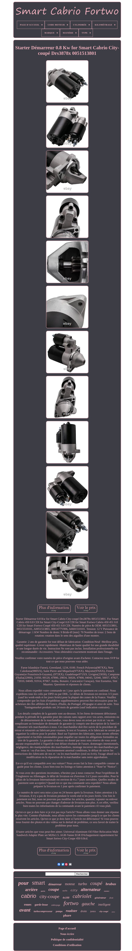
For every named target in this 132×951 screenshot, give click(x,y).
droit (111, 898)
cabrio (28, 896)
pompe (59, 911)
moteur (70, 884)
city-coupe (49, 896)
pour (23, 883)
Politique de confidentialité (67, 939)
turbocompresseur (43, 911)
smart (38, 882)
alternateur (91, 889)
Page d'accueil (67, 928)
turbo (82, 884)
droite (83, 911)
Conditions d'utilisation (67, 945)
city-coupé (103, 911)
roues (27, 904)
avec (113, 912)
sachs (64, 890)
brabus (111, 884)
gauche (88, 903)
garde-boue (41, 904)
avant (24, 910)
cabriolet (82, 896)
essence (106, 891)
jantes (93, 911)
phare (67, 915)
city (74, 890)
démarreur (55, 884)
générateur (100, 897)
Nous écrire (67, 934)
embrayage (55, 905)
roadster (71, 911)
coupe (54, 889)
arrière (31, 889)
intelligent (104, 904)
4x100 (66, 897)
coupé (96, 883)
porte (43, 891)
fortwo (71, 903)
